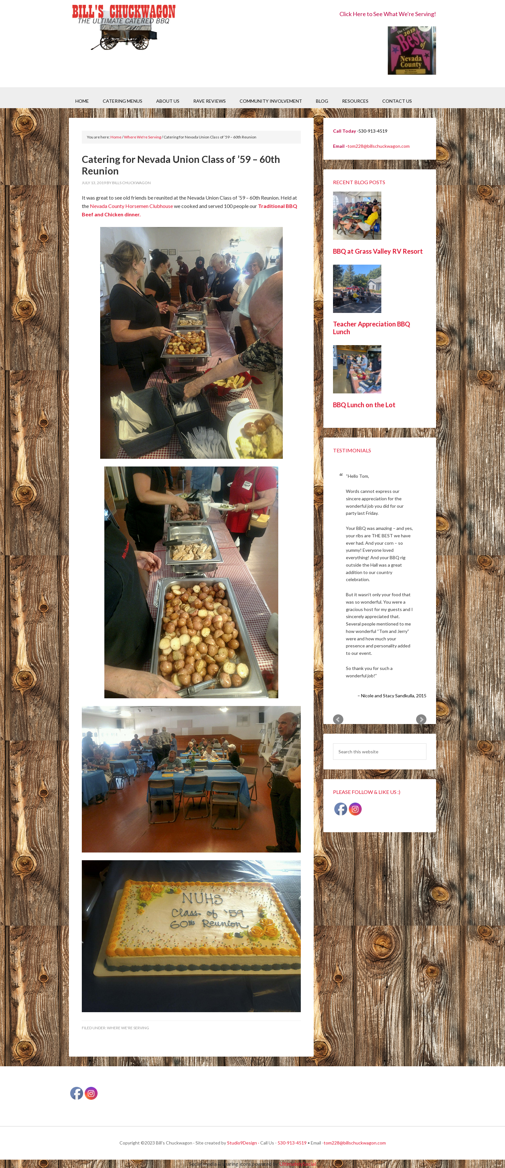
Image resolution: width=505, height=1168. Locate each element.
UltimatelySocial (297, 1164)
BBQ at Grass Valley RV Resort (378, 251)
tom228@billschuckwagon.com (379, 146)
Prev (338, 719)
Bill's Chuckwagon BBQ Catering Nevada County (123, 28)
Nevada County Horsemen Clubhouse (131, 206)
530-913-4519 (292, 1142)
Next (421, 719)
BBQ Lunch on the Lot (364, 405)
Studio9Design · (243, 1142)
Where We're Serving (128, 1027)
